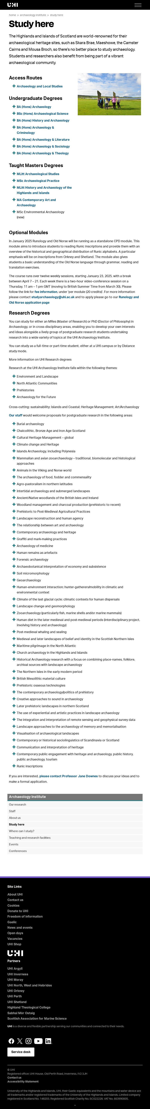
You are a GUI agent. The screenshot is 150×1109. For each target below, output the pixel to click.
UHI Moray (15, 979)
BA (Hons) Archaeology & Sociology (43, 146)
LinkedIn (48, 1041)
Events (13, 844)
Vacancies (14, 938)
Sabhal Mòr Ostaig (21, 1013)
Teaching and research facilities (30, 837)
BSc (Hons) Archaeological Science (42, 113)
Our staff (15, 415)
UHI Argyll (14, 968)
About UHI (15, 894)
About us (15, 817)
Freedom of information (25, 916)
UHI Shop (14, 944)
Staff (12, 811)
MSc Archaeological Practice (38, 180)
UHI (9, 1026)
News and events (20, 927)
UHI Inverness (17, 974)
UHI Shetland (17, 1002)
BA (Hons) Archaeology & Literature (43, 139)
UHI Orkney (15, 990)
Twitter (20, 1041)
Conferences (18, 851)
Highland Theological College (28, 1007)
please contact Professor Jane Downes (68, 776)
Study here (56, 15)
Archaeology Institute (33, 15)
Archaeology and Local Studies (40, 86)
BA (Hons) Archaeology (34, 106)
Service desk (20, 1052)
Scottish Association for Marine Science (37, 1018)
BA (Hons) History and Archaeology (43, 120)
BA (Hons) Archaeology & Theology (43, 153)
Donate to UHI (17, 911)
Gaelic (12, 922)
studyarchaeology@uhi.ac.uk (52, 297)
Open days (15, 933)
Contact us (15, 900)
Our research (17, 804)
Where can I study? (21, 831)
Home (12, 15)
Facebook (11, 1041)
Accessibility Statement (22, 1081)
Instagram (28, 1041)
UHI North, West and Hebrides (29, 985)
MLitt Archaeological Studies (38, 174)
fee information (46, 291)
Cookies (13, 905)
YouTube (38, 1041)
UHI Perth (14, 996)
